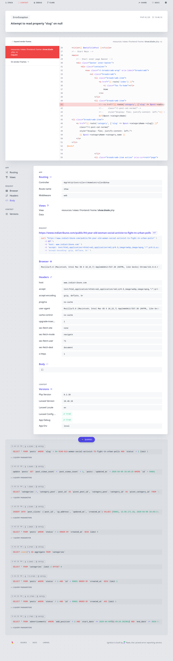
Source (23, 642)
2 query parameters (21, 457)
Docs (35, 642)
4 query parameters (21, 518)
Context (9, 209)
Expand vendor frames (21, 41)
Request (9, 186)
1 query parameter (21, 498)
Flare (127, 642)
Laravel (46, 642)
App (7, 168)
